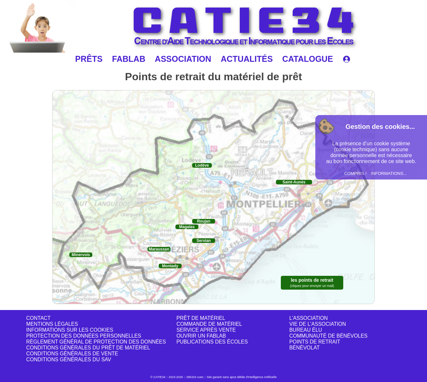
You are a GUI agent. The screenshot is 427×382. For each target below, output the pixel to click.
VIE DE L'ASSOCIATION (317, 324)
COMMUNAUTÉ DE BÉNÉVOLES (328, 336)
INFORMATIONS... (389, 173)
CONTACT (38, 318)
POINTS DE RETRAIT (314, 342)
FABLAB (128, 58)
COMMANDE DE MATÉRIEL (209, 324)
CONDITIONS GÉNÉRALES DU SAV (68, 359)
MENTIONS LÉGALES (52, 324)
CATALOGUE (307, 58)
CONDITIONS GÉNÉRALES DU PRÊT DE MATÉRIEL (88, 347)
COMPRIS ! (355, 173)
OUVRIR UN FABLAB (201, 336)
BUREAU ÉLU (305, 330)
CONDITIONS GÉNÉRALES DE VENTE (72, 353)
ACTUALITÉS (247, 58)
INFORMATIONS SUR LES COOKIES (69, 330)
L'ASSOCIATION (308, 318)
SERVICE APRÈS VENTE (206, 330)
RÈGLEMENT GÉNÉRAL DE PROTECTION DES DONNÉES (96, 342)
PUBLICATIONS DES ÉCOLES (212, 342)
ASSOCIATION (183, 58)
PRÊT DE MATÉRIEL (200, 318)
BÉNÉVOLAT (304, 347)
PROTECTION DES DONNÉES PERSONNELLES (83, 336)
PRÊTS (88, 58)
